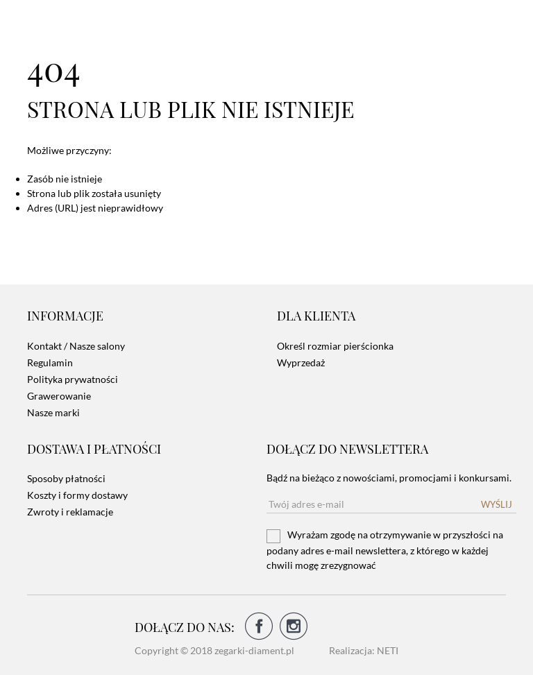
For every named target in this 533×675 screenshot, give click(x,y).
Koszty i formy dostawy (77, 495)
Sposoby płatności (66, 478)
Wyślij (496, 504)
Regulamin (50, 362)
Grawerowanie (59, 396)
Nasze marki (53, 412)
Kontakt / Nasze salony (76, 346)
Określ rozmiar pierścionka (335, 346)
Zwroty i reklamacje (70, 512)
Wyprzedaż (301, 362)
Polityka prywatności (72, 379)
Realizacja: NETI (363, 650)
